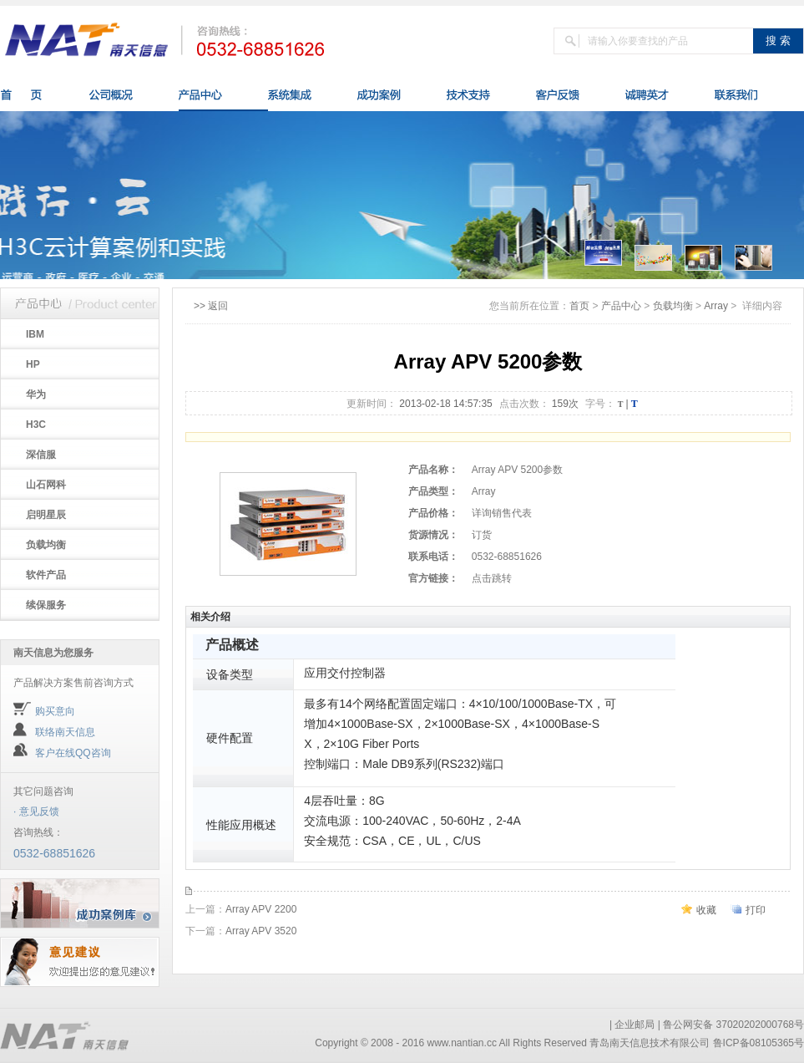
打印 (756, 910)
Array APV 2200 (260, 909)
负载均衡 (673, 306)
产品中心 (621, 306)
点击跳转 (492, 578)
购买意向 (55, 711)
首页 (579, 306)
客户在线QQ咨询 (73, 753)
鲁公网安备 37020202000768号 (733, 1024)
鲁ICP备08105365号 (758, 1043)
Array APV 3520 (260, 931)
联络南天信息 (65, 732)
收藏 (706, 910)
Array (716, 306)
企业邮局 (634, 1024)
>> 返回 (211, 306)
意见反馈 (39, 811)
